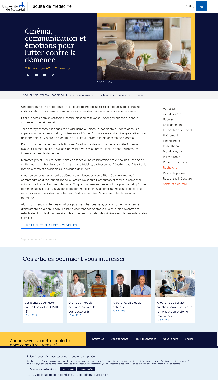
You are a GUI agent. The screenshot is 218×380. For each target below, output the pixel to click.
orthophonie (33, 239)
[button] (28, 75)
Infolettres (97, 338)
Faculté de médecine (51, 6)
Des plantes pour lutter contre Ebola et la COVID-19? (41, 307)
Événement (170, 135)
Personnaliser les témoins (42, 369)
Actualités (169, 108)
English (189, 338)
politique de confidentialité (54, 374)
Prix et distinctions (175, 162)
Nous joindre (170, 338)
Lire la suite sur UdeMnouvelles (50, 225)
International (171, 146)
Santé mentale (48, 239)
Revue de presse (174, 173)
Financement (171, 141)
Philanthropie (171, 157)
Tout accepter (86, 369)
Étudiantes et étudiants (178, 130)
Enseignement (172, 124)
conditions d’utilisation (93, 374)
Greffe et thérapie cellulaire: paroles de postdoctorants (81, 307)
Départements (119, 338)
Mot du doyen (172, 151)
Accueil (27, 95)
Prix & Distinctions (145, 338)
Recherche (57, 95)
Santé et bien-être (175, 184)
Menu (190, 6)
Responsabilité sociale (177, 178)
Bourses (168, 119)
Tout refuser (68, 369)
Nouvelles (41, 95)
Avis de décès (172, 114)
